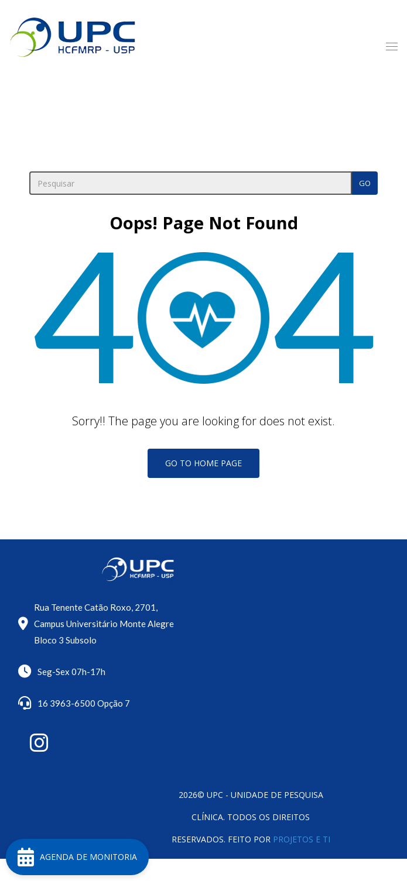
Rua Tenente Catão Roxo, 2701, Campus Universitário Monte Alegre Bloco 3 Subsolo (104, 623)
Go (365, 183)
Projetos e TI (301, 839)
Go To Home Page (203, 463)
